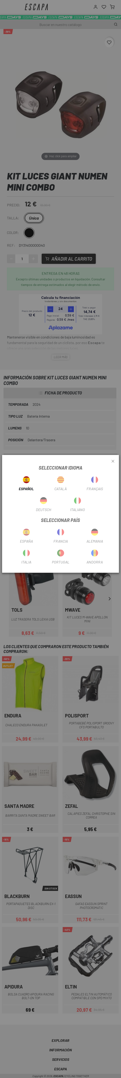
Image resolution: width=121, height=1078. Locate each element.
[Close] (113, 461)
